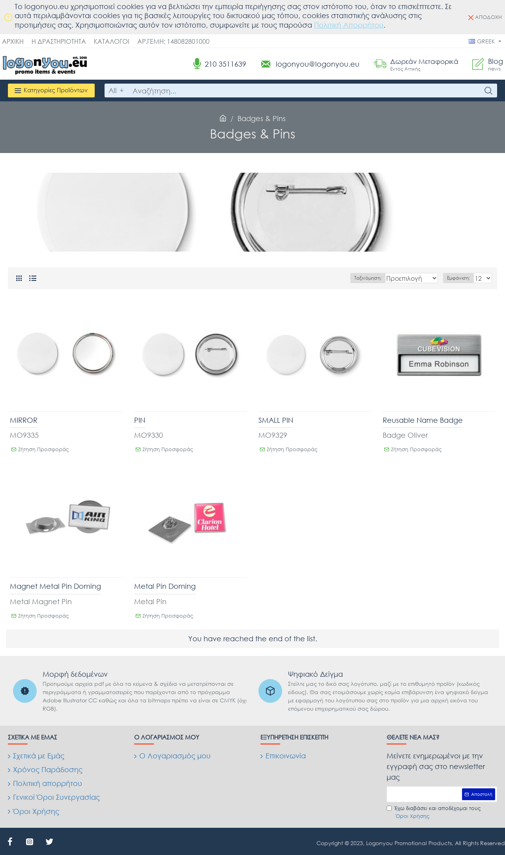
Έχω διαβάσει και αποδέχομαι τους (434, 812)
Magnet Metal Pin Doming (55, 586)
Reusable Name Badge (423, 420)
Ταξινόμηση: (355, 277)
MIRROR (23, 420)
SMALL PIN (275, 420)
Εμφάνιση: (460, 277)
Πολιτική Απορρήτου (348, 25)
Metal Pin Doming (165, 586)
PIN (139, 420)
